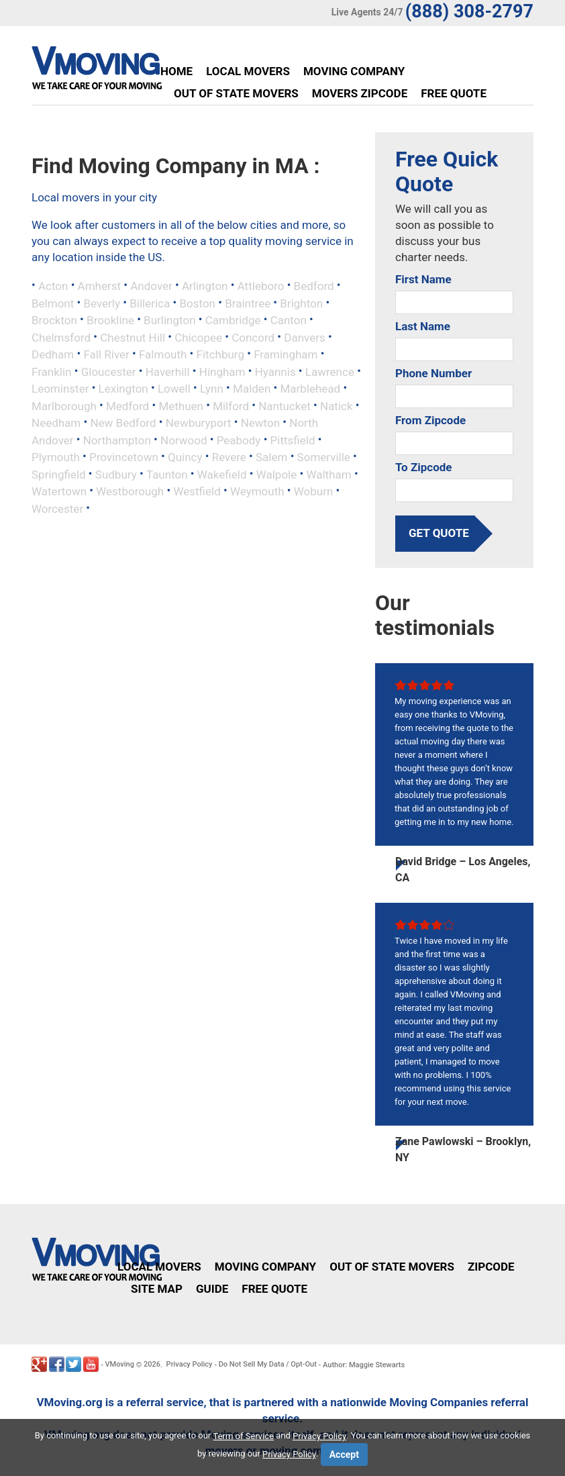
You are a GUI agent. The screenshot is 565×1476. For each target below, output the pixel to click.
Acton (53, 286)
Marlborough (64, 405)
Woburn (313, 491)
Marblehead (310, 388)
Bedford (314, 286)
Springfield (59, 474)
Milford (231, 405)
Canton (288, 320)
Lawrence (329, 371)
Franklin (52, 371)
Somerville (323, 457)
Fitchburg (220, 354)
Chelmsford (61, 337)
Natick (336, 405)
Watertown (59, 491)
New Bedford (123, 423)
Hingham (222, 371)
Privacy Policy (189, 1364)
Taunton (167, 474)
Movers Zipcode (359, 93)
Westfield (196, 491)
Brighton (301, 302)
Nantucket (284, 405)
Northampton (117, 439)
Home (176, 71)
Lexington (123, 388)
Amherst (99, 286)
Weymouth (257, 491)
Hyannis (275, 371)
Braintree (247, 302)
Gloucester (108, 371)
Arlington (205, 286)
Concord (253, 337)
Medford (127, 405)
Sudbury (116, 474)
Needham (56, 423)
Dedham (53, 354)
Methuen (180, 405)
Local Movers (248, 71)
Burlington (169, 320)
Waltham (328, 474)
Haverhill (168, 371)
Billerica (150, 302)
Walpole (276, 474)
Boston (197, 302)
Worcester (57, 508)
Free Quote (453, 93)
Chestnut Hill (132, 337)
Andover (151, 286)
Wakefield (222, 474)
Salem (271, 457)
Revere (229, 457)
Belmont (53, 302)
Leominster (60, 388)
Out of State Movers (236, 93)
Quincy (185, 457)
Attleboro (261, 286)
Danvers (304, 337)
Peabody (239, 439)
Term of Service (243, 1436)
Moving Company (354, 71)
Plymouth (56, 457)
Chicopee (198, 337)
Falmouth (163, 354)
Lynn (211, 388)
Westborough (130, 491)
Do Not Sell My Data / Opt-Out (268, 1364)
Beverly (101, 302)
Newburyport (199, 423)
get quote (439, 533)
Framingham (285, 354)
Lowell (174, 388)
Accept (344, 1454)
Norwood (183, 439)
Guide (212, 1288)
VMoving (119, 1364)
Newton (260, 423)
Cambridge (233, 320)
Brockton (54, 320)
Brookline (110, 320)
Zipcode (491, 1266)
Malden (251, 388)
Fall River (106, 354)
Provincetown (123, 457)
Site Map (157, 1288)
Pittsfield (292, 439)
